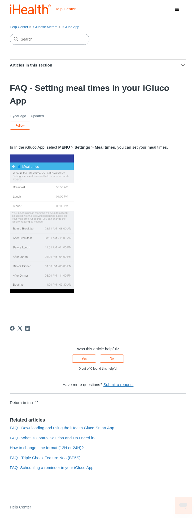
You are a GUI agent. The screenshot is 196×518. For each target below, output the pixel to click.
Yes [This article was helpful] (84, 358)
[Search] (49, 39)
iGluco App (71, 27)
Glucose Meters (45, 27)
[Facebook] (12, 328)
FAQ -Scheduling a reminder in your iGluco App (51, 467)
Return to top (24, 402)
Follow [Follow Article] (20, 125)
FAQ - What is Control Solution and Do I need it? (52, 438)
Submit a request (118, 384)
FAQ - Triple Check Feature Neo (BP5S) (45, 457)
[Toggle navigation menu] (176, 9)
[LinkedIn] (27, 328)
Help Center (19, 27)
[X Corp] (20, 328)
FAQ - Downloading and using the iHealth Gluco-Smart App (62, 428)
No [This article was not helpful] (112, 358)
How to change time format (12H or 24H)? (47, 447)
